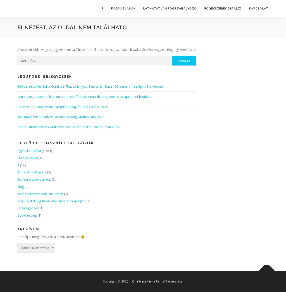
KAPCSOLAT (259, 8)
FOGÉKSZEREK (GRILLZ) (222, 8)
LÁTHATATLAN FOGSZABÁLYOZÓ (170, 8)
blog (20, 187)
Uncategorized (28, 208)
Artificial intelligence (31, 172)
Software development (34, 179)
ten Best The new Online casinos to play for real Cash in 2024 (62, 107)
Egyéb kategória (29, 151)
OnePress (139, 281)
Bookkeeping (27, 215)
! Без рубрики (27, 158)
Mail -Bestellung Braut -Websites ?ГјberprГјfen (51, 201)
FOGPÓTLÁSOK (123, 8)
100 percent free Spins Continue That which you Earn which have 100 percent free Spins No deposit (90, 86)
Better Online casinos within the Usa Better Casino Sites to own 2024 (68, 127)
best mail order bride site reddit (40, 194)
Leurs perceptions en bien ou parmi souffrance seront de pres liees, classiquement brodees (84, 96)
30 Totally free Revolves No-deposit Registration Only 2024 (60, 116)
